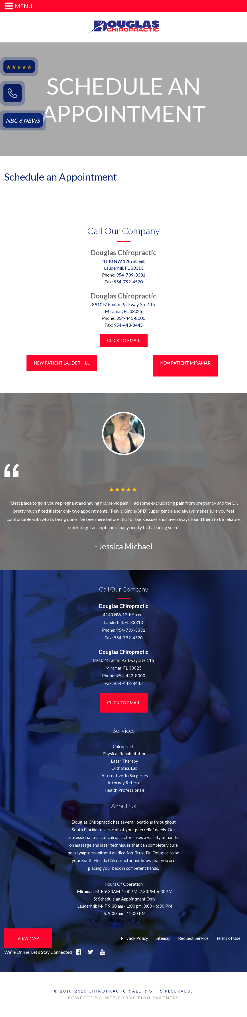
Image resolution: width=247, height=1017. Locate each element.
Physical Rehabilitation (124, 753)
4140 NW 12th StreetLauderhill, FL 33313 (124, 264)
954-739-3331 (130, 274)
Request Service (193, 938)
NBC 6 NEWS (23, 120)
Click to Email (123, 340)
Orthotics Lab (124, 768)
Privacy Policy (134, 938)
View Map (28, 938)
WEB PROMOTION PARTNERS (142, 997)
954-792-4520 (128, 281)
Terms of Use (228, 938)
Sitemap (163, 938)
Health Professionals (125, 790)
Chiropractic (124, 746)
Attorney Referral (124, 782)
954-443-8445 (128, 325)
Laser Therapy (124, 761)
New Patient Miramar (185, 362)
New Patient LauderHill (61, 362)
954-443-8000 (130, 318)
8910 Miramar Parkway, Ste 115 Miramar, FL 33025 (123, 308)
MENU (23, 6)
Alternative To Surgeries (124, 775)
